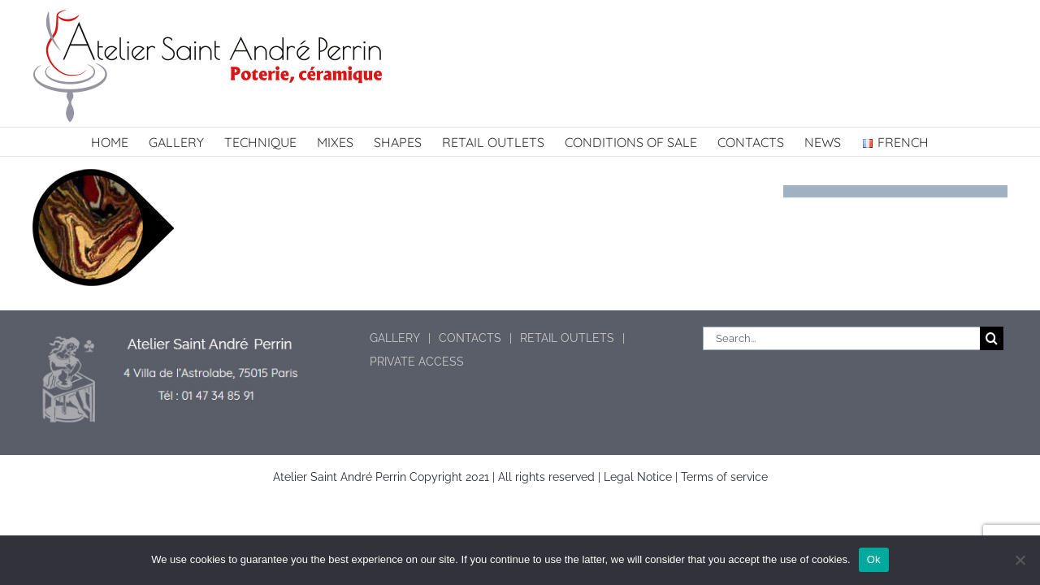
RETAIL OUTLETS (567, 338)
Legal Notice (638, 476)
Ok (874, 559)
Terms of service (724, 476)
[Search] (991, 338)
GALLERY (395, 338)
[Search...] (841, 338)
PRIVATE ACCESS (417, 361)
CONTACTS (470, 338)
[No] (1020, 560)
